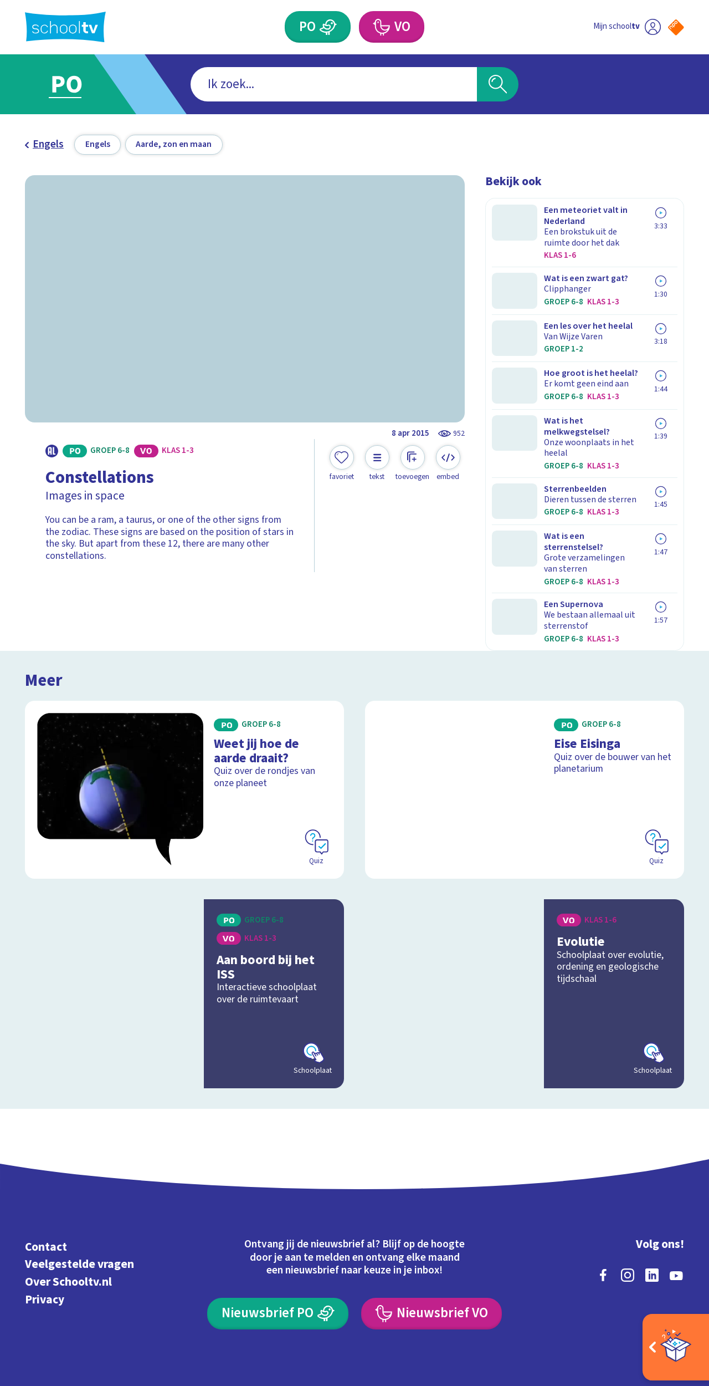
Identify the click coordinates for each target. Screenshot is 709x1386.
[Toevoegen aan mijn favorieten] (342, 463)
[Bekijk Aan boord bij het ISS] (185, 903)
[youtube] (676, 1185)
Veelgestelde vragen (79, 1174)
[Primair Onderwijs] (328, 27)
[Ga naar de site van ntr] (665, 1284)
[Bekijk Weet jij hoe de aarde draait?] (185, 699)
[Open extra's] (676, 1347)
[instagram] (627, 1185)
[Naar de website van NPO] (676, 27)
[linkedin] (652, 1185)
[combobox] (334, 84)
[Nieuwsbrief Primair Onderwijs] (277, 1224)
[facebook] (603, 1185)
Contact (46, 1156)
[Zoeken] (497, 84)
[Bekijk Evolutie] (525, 903)
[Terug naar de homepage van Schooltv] (65, 27)
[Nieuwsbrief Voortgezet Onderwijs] (431, 1224)
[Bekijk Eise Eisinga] (525, 699)
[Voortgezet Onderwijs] (381, 27)
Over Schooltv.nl (68, 1192)
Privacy (44, 1209)
